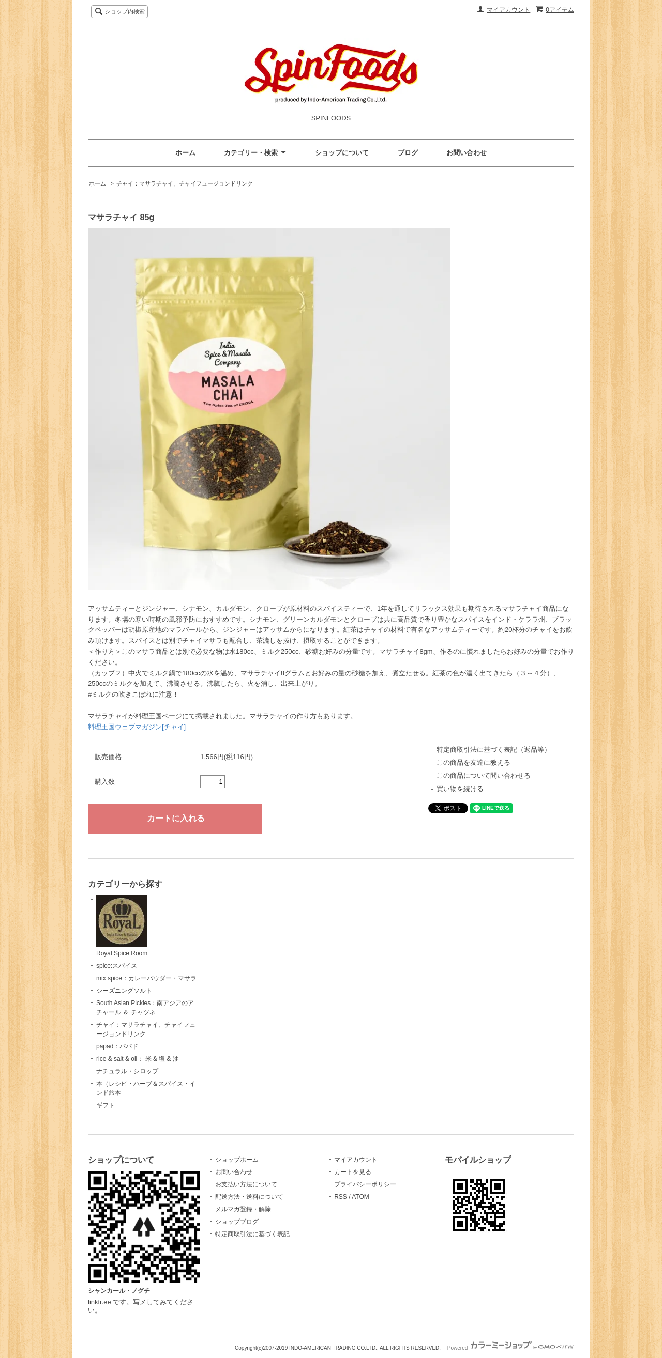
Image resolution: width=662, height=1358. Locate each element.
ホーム (185, 153)
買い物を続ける (460, 789)
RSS (340, 1196)
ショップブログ (237, 1221)
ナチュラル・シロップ (127, 1071)
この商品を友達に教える (473, 762)
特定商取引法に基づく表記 (252, 1234)
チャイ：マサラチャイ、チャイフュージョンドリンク (184, 183)
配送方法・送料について (249, 1196)
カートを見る (352, 1172)
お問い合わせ (466, 153)
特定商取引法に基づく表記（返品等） (494, 749)
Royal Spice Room (121, 926)
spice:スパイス (116, 965)
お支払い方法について (246, 1184)
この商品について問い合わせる (484, 775)
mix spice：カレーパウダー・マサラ (146, 978)
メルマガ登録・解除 (243, 1209)
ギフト (105, 1105)
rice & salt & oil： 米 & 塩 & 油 (137, 1058)
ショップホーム (237, 1159)
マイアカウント (508, 9)
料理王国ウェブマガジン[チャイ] (137, 727)
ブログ (408, 153)
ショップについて (342, 153)
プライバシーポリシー (365, 1184)
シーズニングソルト (124, 990)
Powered (510, 1348)
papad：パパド (117, 1046)
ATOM (360, 1196)
